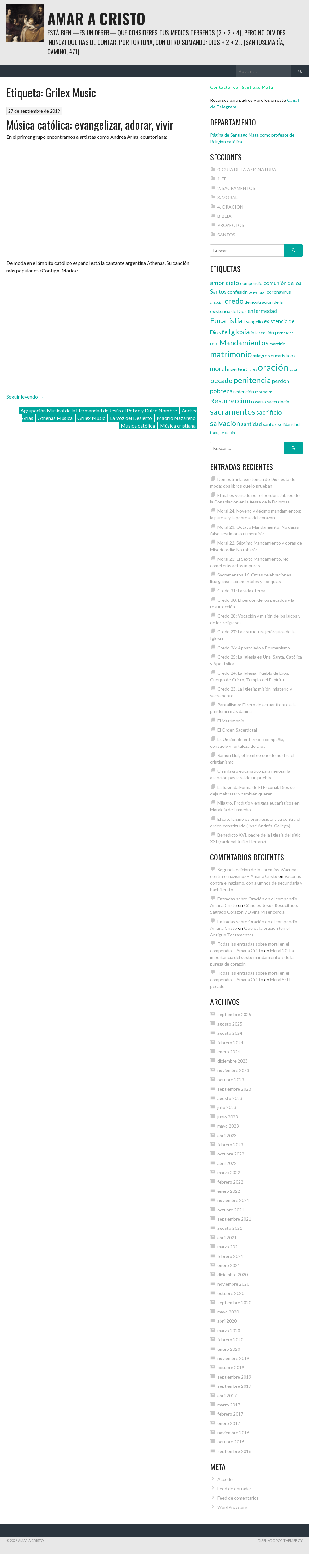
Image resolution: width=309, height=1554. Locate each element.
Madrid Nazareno (176, 418)
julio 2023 (226, 1107)
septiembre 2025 (234, 1014)
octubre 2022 (230, 1153)
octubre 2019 (230, 1367)
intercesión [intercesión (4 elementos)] (262, 332)
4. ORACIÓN (230, 207)
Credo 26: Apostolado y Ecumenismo (253, 647)
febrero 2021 (230, 1256)
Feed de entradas (234, 1488)
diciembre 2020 (232, 1274)
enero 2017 (228, 1423)
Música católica (138, 426)
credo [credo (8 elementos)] (234, 300)
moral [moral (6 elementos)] (218, 368)
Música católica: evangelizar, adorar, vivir (89, 124)
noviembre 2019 (233, 1358)
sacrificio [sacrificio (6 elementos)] (269, 412)
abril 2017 (227, 1395)
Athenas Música (55, 418)
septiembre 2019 (234, 1377)
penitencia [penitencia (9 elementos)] (252, 380)
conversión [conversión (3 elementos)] (257, 292)
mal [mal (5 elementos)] (214, 343)
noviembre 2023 (233, 1070)
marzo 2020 (228, 1330)
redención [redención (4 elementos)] (243, 391)
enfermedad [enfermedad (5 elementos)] (262, 311)
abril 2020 (227, 1321)
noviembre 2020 (233, 1284)
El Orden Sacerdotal (237, 730)
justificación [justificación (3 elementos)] (284, 333)
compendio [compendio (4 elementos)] (251, 283)
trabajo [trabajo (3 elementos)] (215, 432)
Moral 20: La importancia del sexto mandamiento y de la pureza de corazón (252, 957)
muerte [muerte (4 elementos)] (234, 369)
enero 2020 (228, 1349)
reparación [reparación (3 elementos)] (263, 392)
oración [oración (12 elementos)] (273, 367)
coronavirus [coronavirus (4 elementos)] (279, 292)
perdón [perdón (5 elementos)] (280, 381)
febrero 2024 (230, 1042)
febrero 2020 (230, 1339)
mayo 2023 (228, 1126)
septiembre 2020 (234, 1302)
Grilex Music (91, 418)
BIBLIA (224, 216)
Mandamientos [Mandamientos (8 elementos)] (244, 342)
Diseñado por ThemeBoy (280, 1541)
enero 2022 (228, 1191)
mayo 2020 (228, 1311)
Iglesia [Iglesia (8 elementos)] (239, 331)
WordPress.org (232, 1507)
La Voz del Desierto (131, 418)
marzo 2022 (228, 1172)
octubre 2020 (230, 1293)
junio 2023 (227, 1116)
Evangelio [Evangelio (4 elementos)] (253, 321)
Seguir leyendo (25, 396)
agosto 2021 (229, 1228)
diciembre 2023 (232, 1060)
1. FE (222, 178)
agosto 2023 (229, 1098)
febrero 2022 (230, 1182)
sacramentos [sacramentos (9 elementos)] (232, 411)
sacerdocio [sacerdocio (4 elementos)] (278, 401)
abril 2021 (227, 1237)
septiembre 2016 (234, 1451)
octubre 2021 (230, 1209)
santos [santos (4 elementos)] (270, 424)
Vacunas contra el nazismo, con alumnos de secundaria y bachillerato (256, 883)
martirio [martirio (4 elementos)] (278, 343)
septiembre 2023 (234, 1089)
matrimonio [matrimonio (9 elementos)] (231, 354)
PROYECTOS (230, 225)
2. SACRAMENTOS (236, 188)
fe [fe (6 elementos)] (225, 332)
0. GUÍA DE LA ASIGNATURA (246, 169)
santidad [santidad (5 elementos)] (251, 424)
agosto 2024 (229, 1033)
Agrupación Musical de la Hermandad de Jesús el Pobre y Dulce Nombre (99, 410)
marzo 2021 (228, 1246)
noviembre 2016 (233, 1432)
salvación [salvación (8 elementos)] (225, 423)
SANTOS (226, 234)
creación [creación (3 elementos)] (217, 302)
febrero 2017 (230, 1414)
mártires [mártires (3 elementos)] (250, 369)
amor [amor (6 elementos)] (217, 282)
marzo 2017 (228, 1404)
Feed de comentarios (238, 1498)
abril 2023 (227, 1135)
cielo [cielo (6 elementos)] (232, 282)
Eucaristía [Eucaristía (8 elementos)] (226, 320)
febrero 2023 (230, 1144)
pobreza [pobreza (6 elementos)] (221, 390)
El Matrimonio (230, 720)
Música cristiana (178, 426)
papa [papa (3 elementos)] (293, 369)
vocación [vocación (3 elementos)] (228, 432)
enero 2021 (228, 1265)
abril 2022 (227, 1163)
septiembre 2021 (234, 1219)
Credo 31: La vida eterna (241, 590)
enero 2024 (228, 1051)
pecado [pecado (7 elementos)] (221, 380)
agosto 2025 (229, 1024)
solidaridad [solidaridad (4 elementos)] (289, 424)
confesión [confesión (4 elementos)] (237, 292)
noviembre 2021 (233, 1200)
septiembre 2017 (234, 1386)
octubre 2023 (230, 1079)
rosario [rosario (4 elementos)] (258, 401)
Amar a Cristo (96, 18)
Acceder (225, 1479)
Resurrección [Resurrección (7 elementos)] (230, 401)
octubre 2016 (230, 1441)
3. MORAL (227, 197)
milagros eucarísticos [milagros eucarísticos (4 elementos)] (274, 355)
